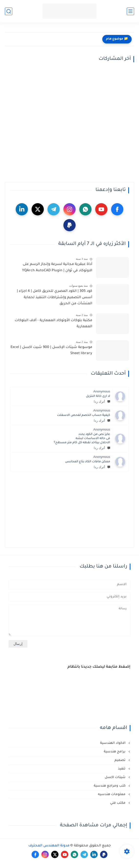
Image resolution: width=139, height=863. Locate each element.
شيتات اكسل (116, 777)
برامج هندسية (115, 752)
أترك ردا (102, 401)
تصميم (121, 760)
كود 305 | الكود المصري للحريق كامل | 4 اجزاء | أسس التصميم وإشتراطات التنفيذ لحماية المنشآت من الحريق (54, 297)
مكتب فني (118, 803)
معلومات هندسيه (112, 794)
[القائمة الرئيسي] (130, 11)
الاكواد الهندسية (113, 743)
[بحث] (8, 11)
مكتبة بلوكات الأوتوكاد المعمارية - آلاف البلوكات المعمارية (53, 324)
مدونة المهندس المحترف (49, 846)
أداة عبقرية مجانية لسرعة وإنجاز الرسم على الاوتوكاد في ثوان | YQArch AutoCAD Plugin (57, 268)
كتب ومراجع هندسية (110, 786)
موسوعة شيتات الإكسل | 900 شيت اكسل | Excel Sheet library (51, 351)
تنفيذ (122, 769)
